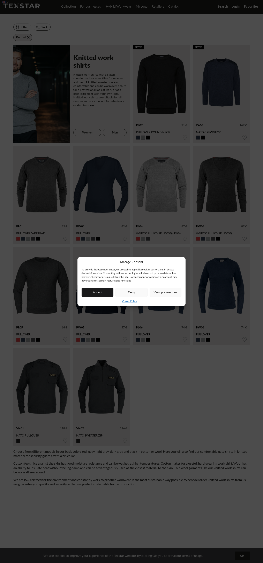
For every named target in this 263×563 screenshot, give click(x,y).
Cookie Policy (129, 301)
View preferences (166, 292)
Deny (131, 292)
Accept (97, 292)
